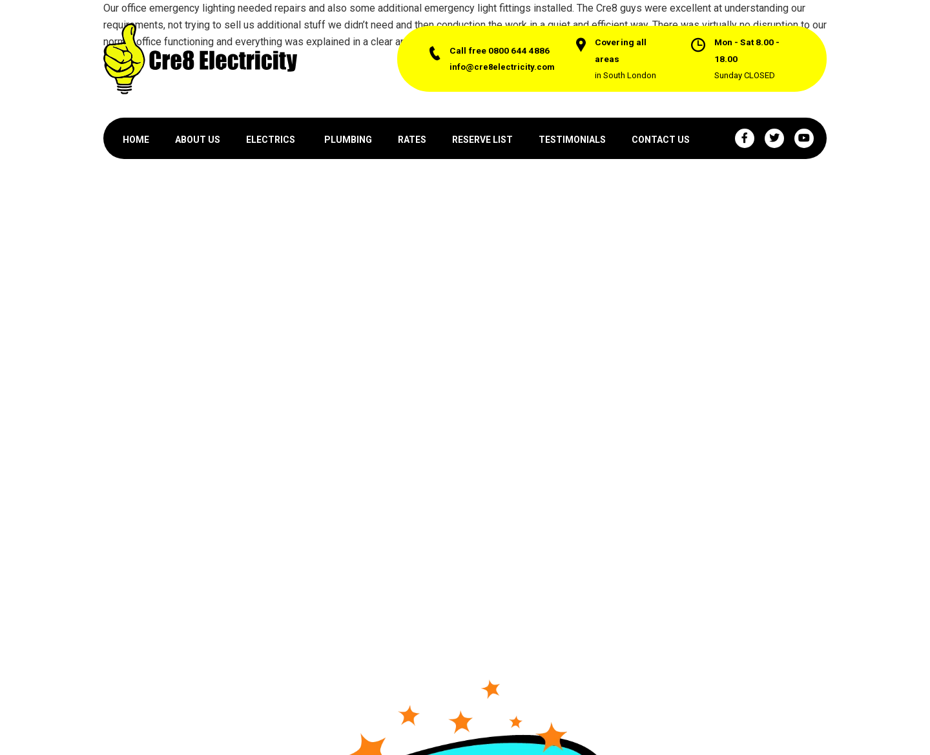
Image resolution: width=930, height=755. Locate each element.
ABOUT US (197, 139)
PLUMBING (348, 139)
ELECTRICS (270, 139)
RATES (412, 139)
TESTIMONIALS (572, 139)
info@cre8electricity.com (502, 67)
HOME (136, 139)
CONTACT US (661, 139)
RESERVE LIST (482, 139)
